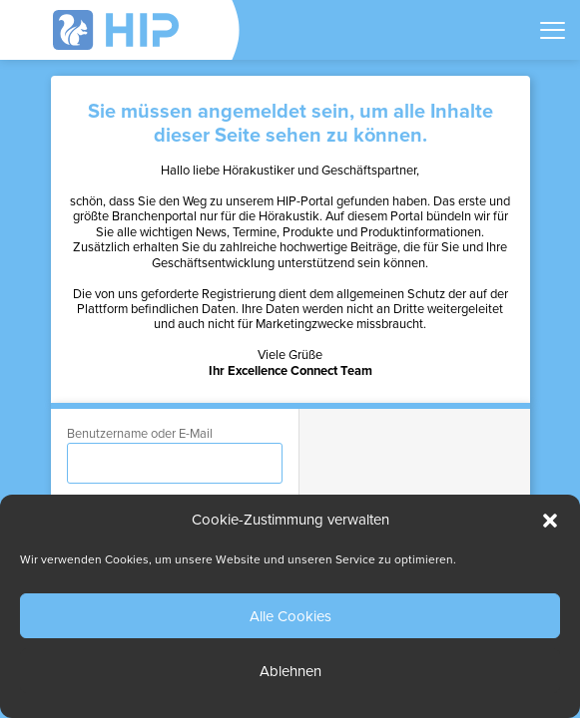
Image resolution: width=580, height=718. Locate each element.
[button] (550, 521)
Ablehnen (290, 671)
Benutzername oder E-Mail (140, 434)
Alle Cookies (290, 616)
